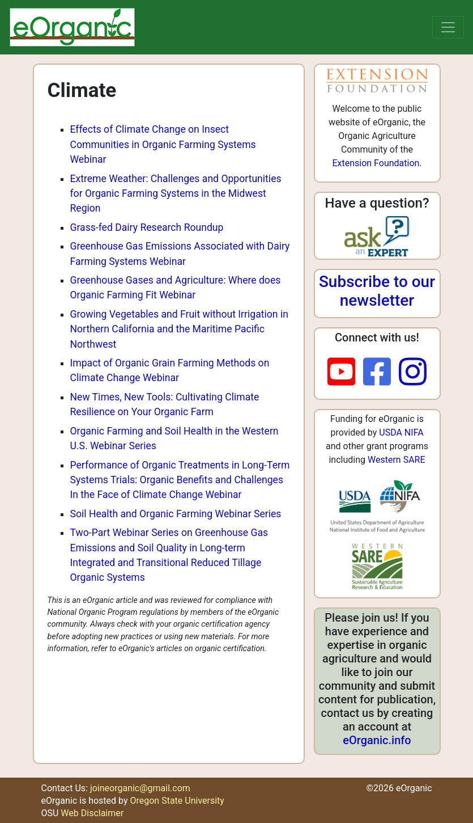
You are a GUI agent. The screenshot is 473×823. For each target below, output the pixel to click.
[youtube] (345, 372)
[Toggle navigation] (448, 27)
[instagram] (413, 372)
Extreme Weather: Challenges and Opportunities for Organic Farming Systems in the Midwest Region (176, 193)
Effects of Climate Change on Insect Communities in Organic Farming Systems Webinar (163, 144)
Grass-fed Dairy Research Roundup (147, 227)
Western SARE (396, 459)
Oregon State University (177, 800)
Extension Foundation (375, 163)
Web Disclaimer (92, 813)
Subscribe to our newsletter (377, 291)
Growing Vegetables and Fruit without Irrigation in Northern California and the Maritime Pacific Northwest (179, 329)
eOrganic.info (377, 740)
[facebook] (381, 372)
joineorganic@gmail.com (140, 788)
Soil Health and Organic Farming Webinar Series (176, 514)
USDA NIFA (401, 432)
